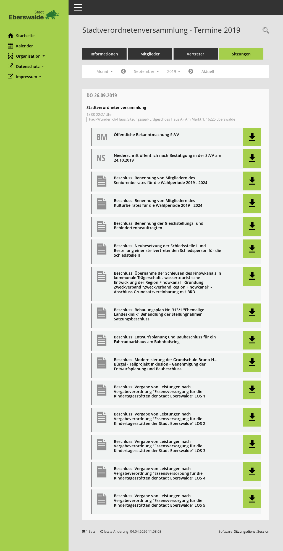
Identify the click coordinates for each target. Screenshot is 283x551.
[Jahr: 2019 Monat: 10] (191, 71)
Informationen (105, 54)
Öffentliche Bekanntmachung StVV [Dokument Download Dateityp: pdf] (147, 134)
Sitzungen (241, 54)
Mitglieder (150, 54)
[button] (34, 56)
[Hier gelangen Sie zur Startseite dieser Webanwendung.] (34, 14)
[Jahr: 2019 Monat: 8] (123, 71)
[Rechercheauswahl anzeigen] (264, 30)
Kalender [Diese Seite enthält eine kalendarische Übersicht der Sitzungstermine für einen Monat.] (20, 46)
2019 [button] (174, 71)
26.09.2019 (102, 95)
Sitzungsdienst (251, 531)
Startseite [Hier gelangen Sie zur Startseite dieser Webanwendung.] (21, 35)
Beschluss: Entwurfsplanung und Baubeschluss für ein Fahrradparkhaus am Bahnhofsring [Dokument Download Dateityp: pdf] (165, 339)
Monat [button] (105, 71)
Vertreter (196, 54)
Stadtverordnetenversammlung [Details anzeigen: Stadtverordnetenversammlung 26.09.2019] (117, 107)
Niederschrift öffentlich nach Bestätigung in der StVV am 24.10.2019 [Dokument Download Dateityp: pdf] (168, 158)
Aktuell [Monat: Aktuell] (208, 71)
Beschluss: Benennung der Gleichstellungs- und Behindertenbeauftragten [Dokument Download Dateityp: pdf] (159, 226)
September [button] (147, 71)
